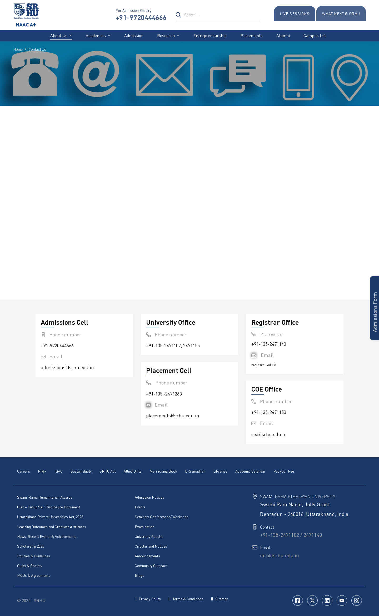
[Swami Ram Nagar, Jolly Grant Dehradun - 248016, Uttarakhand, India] (268, 204)
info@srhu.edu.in (279, 555)
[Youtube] (342, 600)
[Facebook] (297, 600)
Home (18, 49)
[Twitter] (312, 600)
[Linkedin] (327, 600)
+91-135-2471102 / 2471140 (291, 534)
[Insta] (356, 600)
